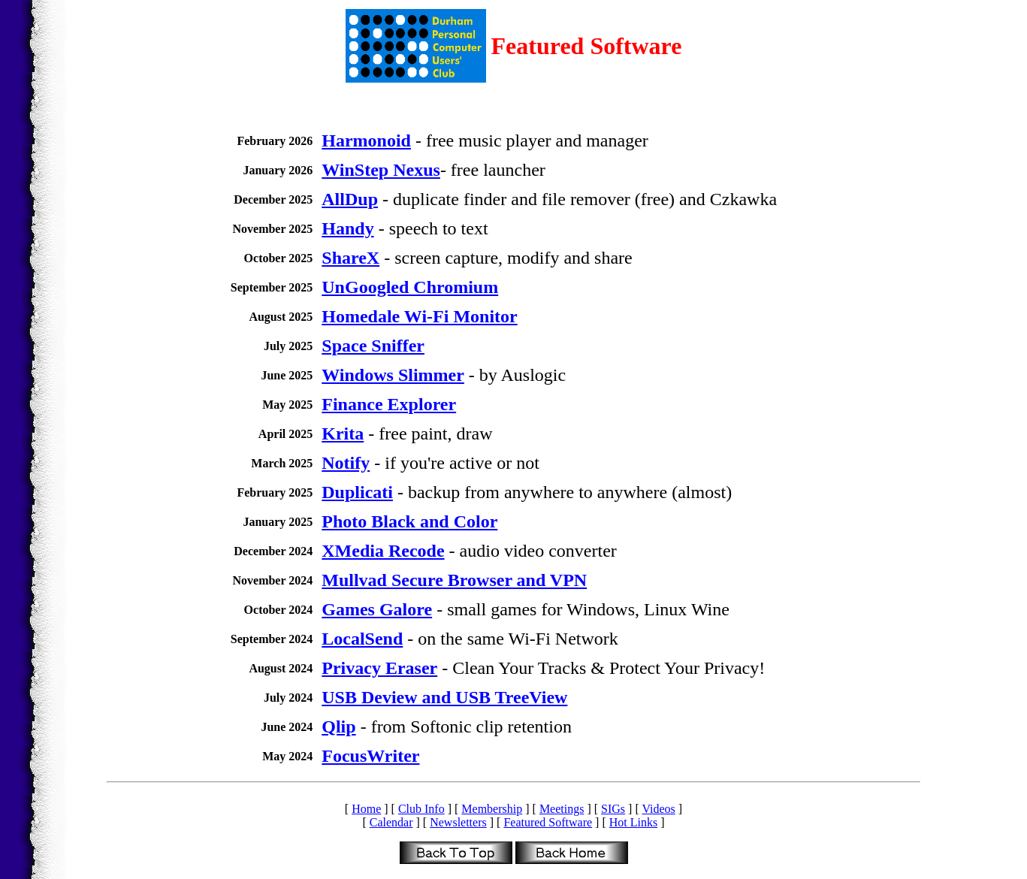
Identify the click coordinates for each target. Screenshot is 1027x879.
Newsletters (458, 822)
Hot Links (633, 822)
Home (366, 808)
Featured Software (547, 822)
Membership (491, 808)
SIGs (613, 808)
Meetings (561, 808)
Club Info (421, 808)
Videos (658, 808)
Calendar (391, 822)
